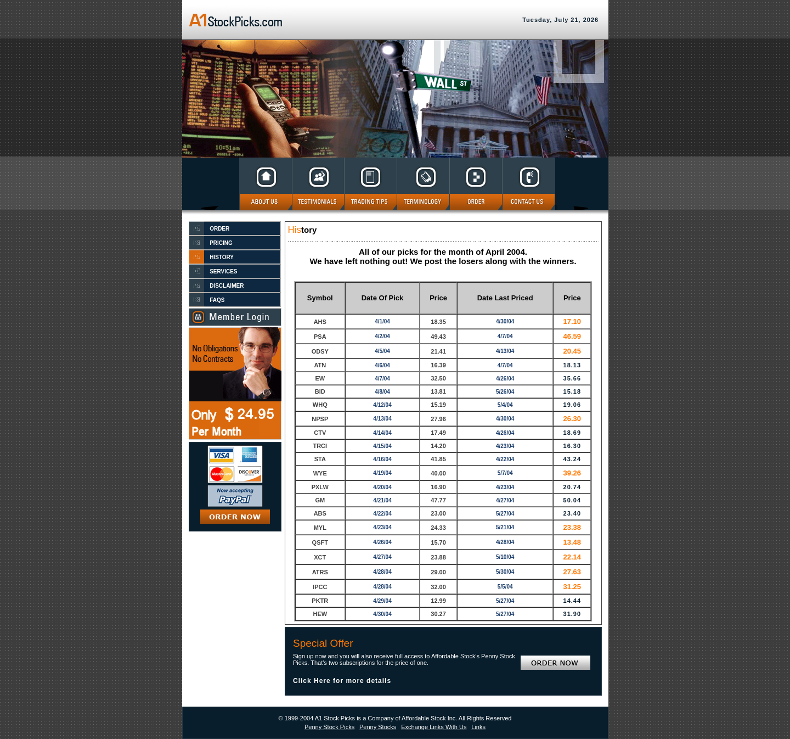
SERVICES (223, 271)
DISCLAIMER (227, 286)
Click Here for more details (342, 681)
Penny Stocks (377, 727)
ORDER (219, 229)
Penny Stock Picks (329, 727)
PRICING (221, 243)
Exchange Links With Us (433, 727)
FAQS (217, 300)
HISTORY (222, 257)
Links (478, 727)
